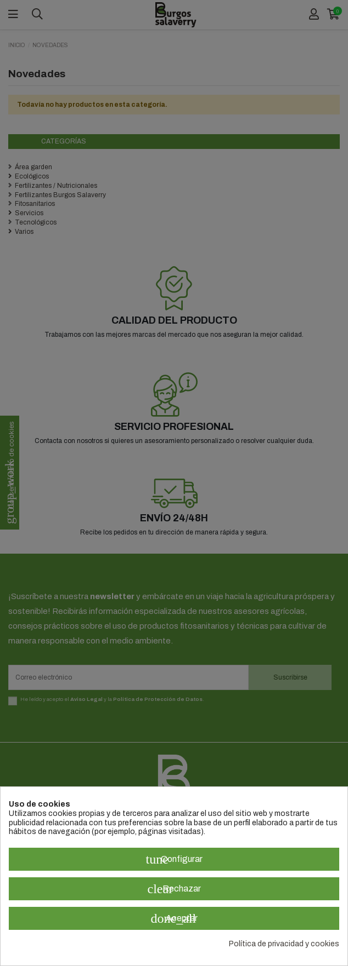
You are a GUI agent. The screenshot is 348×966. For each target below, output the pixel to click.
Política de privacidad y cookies (284, 944)
